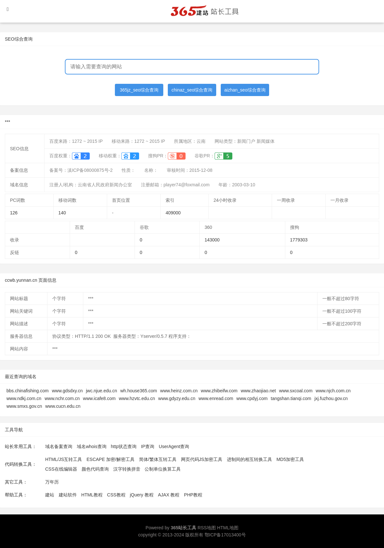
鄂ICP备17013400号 (225, 534)
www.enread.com (215, 398)
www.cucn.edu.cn (62, 406)
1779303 (299, 239)
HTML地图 (227, 527)
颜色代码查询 (95, 469)
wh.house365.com (138, 390)
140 (62, 212)
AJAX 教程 (169, 494)
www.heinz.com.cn (178, 390)
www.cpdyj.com (252, 398)
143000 (212, 239)
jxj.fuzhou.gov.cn (331, 398)
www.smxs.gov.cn (24, 406)
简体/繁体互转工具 (158, 459)
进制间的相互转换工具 (249, 459)
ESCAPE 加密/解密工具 (110, 459)
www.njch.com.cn (333, 390)
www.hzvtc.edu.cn (137, 398)
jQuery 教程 (141, 494)
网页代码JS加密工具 (201, 459)
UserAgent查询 (174, 446)
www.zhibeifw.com (219, 390)
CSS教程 (116, 494)
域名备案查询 (58, 446)
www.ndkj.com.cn (23, 398)
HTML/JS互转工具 (63, 459)
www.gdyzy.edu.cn (176, 398)
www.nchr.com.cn (62, 398)
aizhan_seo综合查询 (245, 90)
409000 (173, 212)
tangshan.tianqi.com (291, 398)
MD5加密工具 (290, 459)
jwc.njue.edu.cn (101, 390)
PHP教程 (193, 494)
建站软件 (68, 494)
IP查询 (147, 446)
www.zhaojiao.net (258, 390)
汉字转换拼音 (126, 469)
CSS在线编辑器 (61, 469)
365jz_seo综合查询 (139, 90)
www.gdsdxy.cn (67, 390)
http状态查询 (123, 446)
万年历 (52, 481)
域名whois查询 (91, 446)
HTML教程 (92, 494)
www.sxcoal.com (295, 390)
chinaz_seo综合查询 (192, 90)
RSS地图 (206, 527)
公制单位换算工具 (163, 469)
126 (13, 212)
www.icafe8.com (99, 398)
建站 (49, 494)
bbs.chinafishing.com (27, 390)
